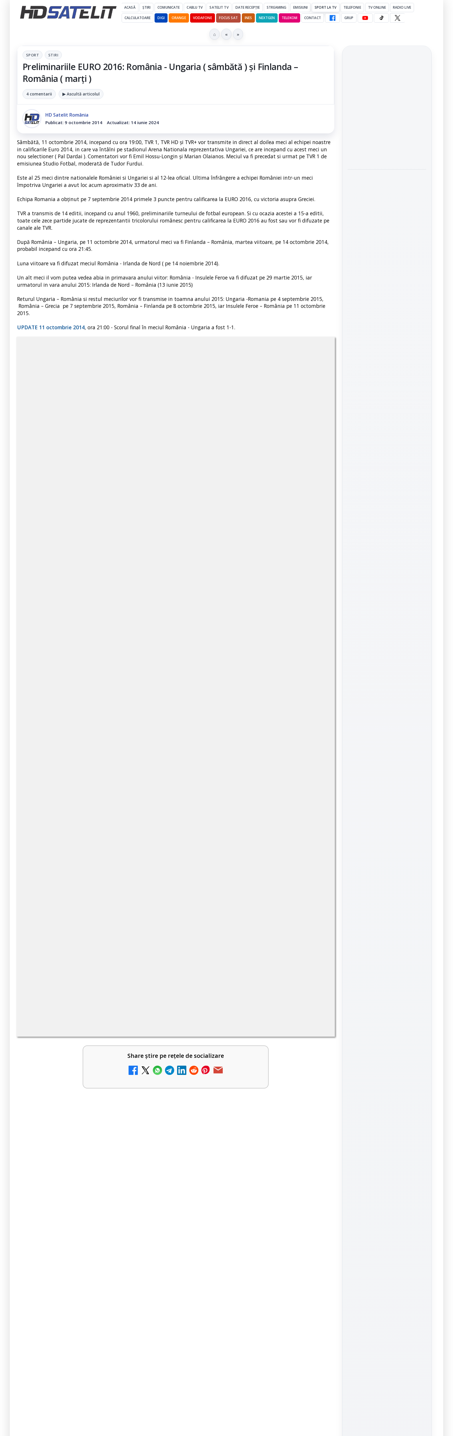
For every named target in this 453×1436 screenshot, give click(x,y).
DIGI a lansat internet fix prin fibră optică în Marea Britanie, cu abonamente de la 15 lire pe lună (240, 1003)
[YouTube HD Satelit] (365, 18)
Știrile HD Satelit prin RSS (387, 814)
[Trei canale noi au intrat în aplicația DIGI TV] (148, 888)
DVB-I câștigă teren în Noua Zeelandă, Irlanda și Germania (243, 1073)
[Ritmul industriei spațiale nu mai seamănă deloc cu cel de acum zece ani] (387, 313)
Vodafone (202, 17)
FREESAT (376, 872)
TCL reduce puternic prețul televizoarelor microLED (80, 1131)
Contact (312, 17)
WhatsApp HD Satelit (387, 729)
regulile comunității (112, 702)
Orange (179, 17)
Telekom (289, 17)
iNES (248, 17)
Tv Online (377, 7)
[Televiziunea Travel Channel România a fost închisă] (148, 948)
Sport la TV (325, 7)
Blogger (273, 1208)
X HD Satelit (387, 779)
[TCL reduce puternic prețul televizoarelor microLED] (148, 1143)
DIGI (160, 17)
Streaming (276, 7)
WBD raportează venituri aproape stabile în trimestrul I (78, 1073)
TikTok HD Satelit (387, 762)
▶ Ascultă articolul (81, 94)
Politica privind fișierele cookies (387, 961)
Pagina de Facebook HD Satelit (386, 687)
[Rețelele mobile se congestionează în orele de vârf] (387, 230)
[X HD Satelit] (397, 18)
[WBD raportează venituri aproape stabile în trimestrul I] (148, 1083)
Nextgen (267, 17)
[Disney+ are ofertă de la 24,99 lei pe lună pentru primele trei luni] (310, 948)
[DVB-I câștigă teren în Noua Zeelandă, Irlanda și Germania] (310, 1083)
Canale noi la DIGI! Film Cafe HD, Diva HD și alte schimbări (237, 878)
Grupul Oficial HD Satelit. (133, 710)
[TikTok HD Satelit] (381, 18)
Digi (355, 872)
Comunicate (168, 7)
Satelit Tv (218, 7)
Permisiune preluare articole (387, 941)
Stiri (53, 55)
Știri (146, 7)
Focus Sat (228, 17)
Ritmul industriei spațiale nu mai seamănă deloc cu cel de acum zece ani (386, 274)
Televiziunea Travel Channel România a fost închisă (76, 939)
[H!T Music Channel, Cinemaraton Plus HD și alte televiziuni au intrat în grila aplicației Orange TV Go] (310, 1143)
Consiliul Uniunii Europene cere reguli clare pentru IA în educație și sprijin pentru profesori (387, 112)
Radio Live (402, 7)
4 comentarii (39, 94)
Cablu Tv (195, 7)
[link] (95, 890)
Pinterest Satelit (387, 795)
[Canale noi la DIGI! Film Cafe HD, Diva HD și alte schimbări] (310, 888)
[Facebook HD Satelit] (332, 18)
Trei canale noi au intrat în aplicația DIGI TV (80, 875)
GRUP (348, 17)
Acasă (129, 7)
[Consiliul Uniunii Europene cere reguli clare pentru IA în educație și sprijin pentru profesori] (387, 154)
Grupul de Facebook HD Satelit (387, 709)
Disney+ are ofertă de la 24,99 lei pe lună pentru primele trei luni (237, 939)
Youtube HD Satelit (387, 746)
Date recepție (247, 7)
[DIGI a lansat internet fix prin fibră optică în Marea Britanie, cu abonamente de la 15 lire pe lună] (310, 1008)
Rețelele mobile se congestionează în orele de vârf (385, 194)
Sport (32, 55)
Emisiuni (300, 7)
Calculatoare (138, 17)
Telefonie (352, 7)
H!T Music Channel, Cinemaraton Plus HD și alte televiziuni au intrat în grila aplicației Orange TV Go (241, 1141)
